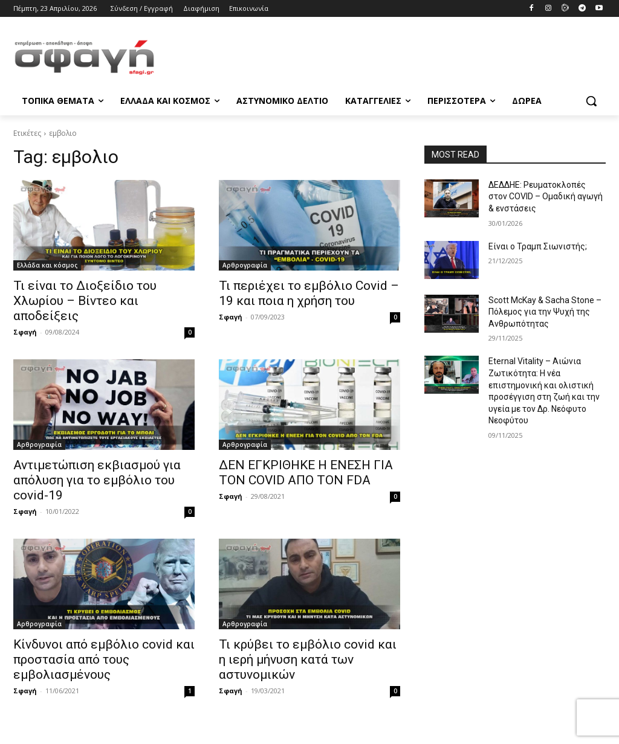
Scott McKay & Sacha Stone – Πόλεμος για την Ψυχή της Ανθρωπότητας (544, 312)
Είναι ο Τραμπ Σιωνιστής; (537, 246)
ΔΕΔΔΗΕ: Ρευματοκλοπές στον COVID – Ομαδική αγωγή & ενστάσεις (545, 196)
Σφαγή (25, 331)
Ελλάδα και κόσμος (47, 265)
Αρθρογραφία (244, 265)
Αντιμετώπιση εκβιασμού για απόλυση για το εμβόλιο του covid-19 (97, 480)
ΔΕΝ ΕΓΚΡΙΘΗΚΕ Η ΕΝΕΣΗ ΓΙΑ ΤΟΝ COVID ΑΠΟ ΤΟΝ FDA (306, 472)
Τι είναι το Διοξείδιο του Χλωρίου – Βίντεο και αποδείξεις (85, 300)
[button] (591, 100)
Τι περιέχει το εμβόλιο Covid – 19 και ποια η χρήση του (309, 293)
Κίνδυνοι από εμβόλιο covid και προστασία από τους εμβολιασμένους (104, 659)
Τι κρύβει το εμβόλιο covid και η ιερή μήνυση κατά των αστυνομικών (308, 659)
